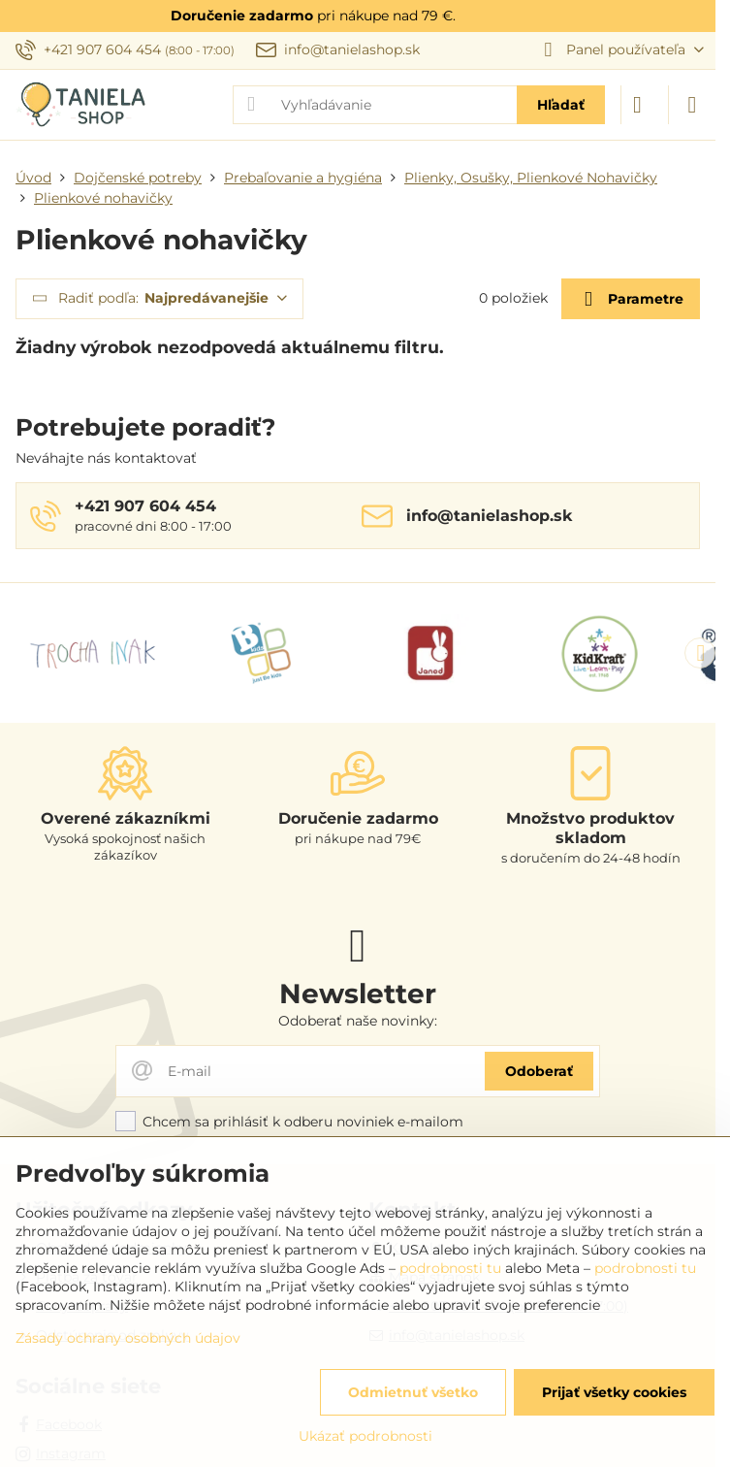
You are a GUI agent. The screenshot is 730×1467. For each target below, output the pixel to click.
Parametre (630, 299)
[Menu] (692, 104)
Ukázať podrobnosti (365, 1436)
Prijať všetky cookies (614, 1392)
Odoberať (539, 1071)
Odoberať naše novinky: (357, 1020)
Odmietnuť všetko (413, 1392)
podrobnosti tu (450, 1268)
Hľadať (561, 105)
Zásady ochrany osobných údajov (128, 1338)
